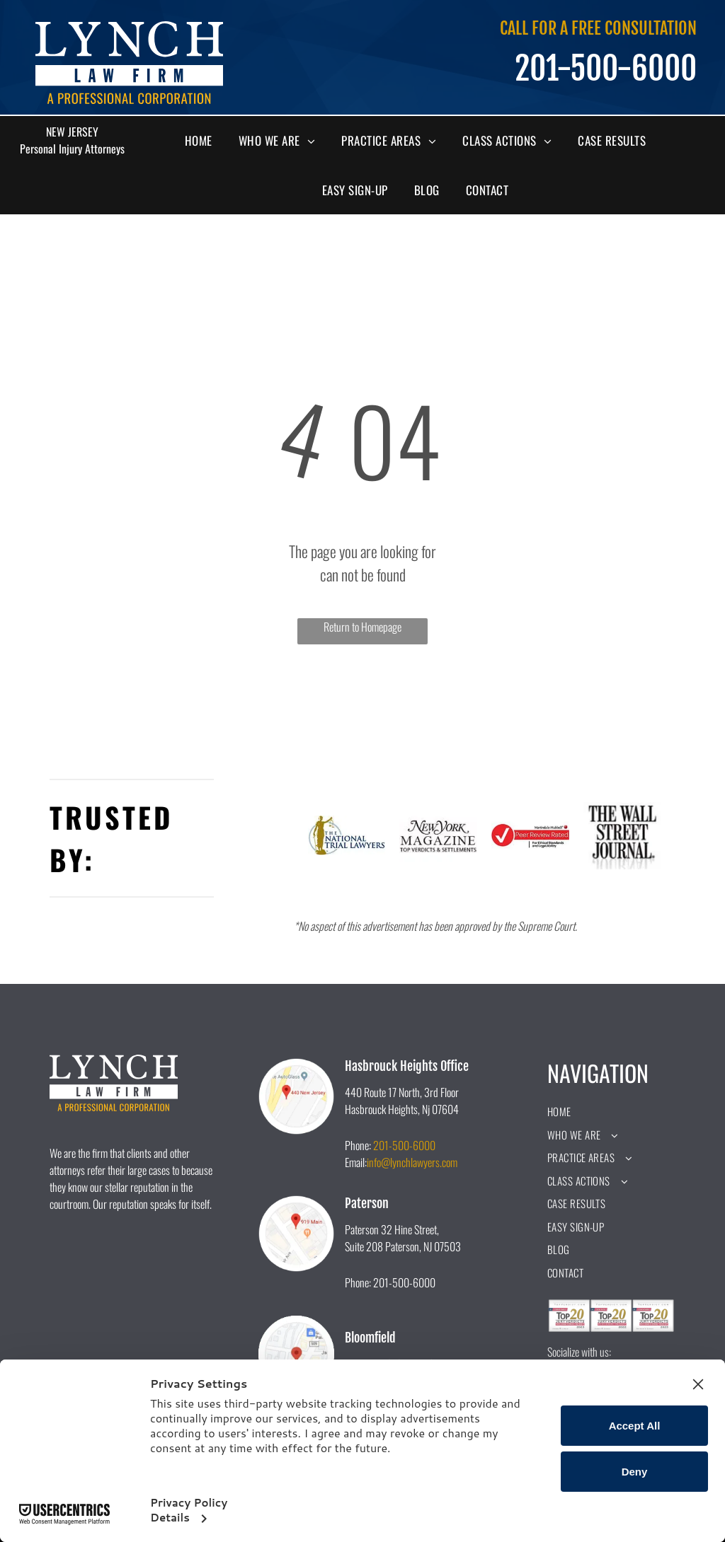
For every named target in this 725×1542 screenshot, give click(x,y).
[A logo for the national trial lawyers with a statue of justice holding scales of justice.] (347, 835)
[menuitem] (204, 141)
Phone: (358, 1145)
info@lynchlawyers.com (412, 1162)
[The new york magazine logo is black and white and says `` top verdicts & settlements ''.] (438, 835)
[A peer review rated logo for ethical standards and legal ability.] (530, 835)
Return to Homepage (362, 626)
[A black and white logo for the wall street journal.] (622, 835)
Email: (356, 1162)
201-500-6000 (404, 1145)
